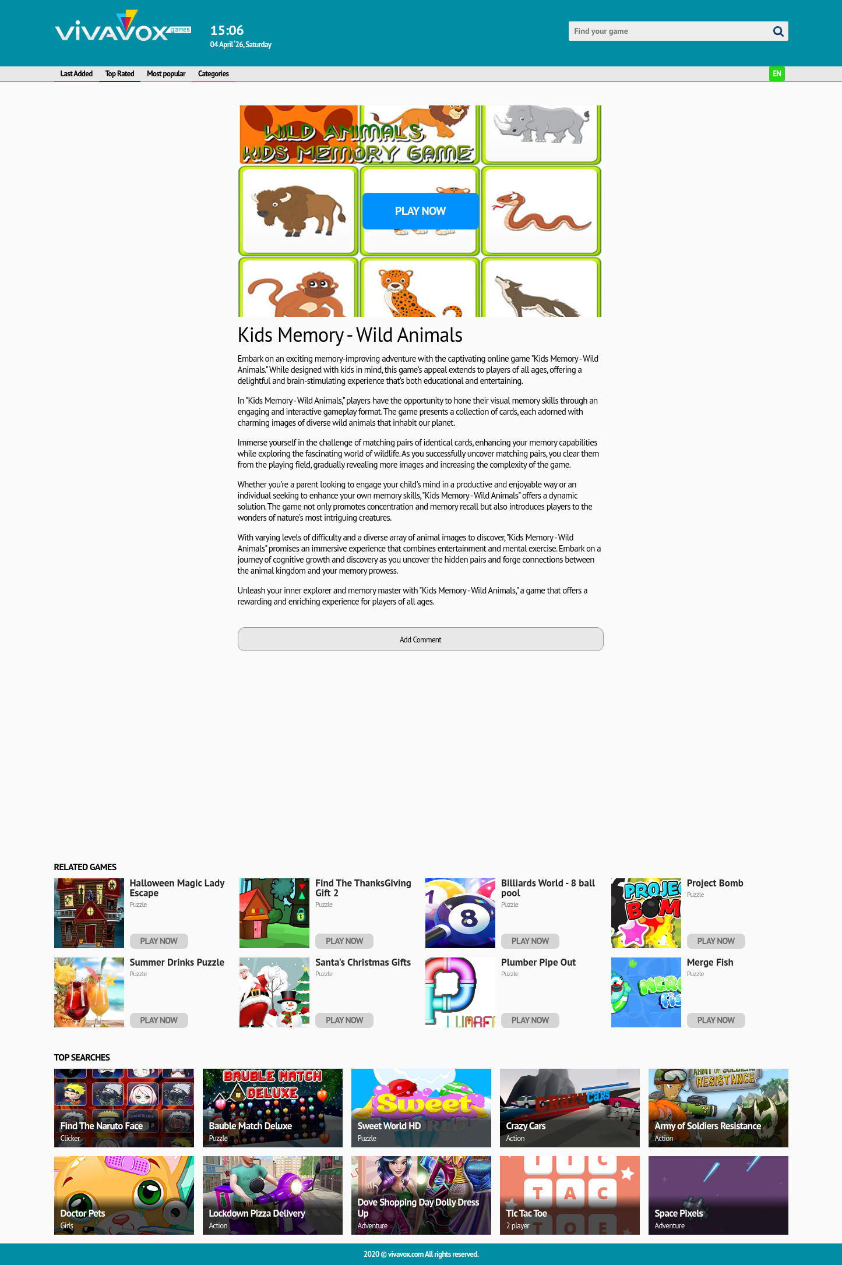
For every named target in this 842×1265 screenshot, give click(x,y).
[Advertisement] (141, 178)
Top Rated (120, 74)
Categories (213, 74)
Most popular (166, 74)
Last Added (77, 74)
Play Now (420, 210)
